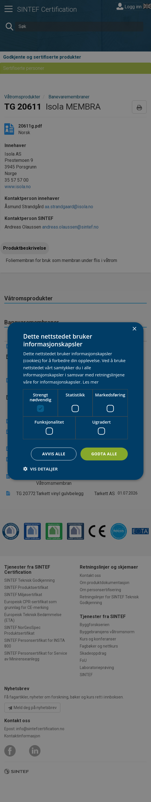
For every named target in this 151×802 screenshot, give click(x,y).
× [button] (134, 329)
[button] (40, 468)
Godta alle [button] (104, 453)
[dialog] (76, 401)
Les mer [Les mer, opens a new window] (91, 381)
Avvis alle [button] (53, 453)
